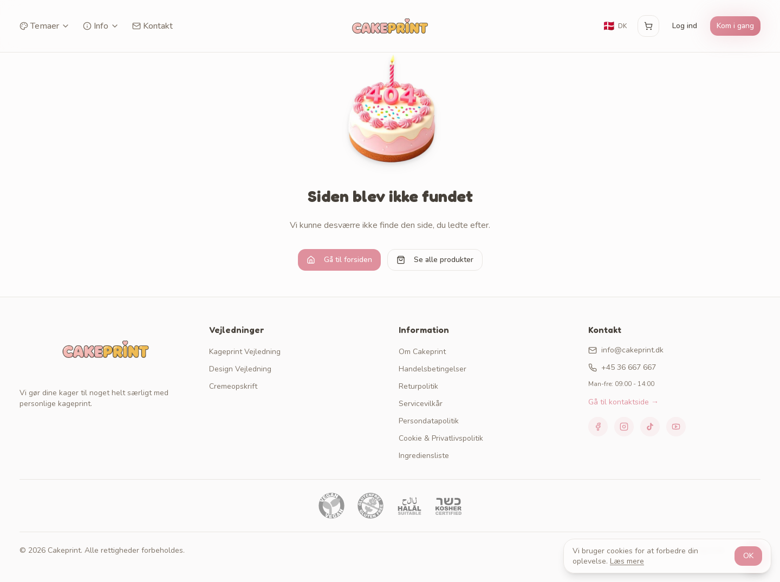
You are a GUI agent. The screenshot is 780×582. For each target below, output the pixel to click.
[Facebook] (598, 426)
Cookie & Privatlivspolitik (441, 438)
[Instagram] (624, 426)
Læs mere (627, 561)
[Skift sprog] (615, 26)
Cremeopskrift (233, 386)
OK (748, 556)
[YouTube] (676, 426)
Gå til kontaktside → (623, 402)
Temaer (45, 26)
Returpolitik (418, 386)
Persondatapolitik (429, 421)
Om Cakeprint (422, 351)
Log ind (684, 26)
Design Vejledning (240, 369)
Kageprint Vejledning (245, 351)
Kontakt (152, 26)
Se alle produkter (434, 259)
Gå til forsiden (339, 259)
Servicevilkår (421, 403)
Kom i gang (735, 26)
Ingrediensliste (424, 455)
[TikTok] (650, 426)
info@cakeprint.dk (626, 350)
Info (101, 26)
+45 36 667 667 (622, 367)
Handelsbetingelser (432, 369)
